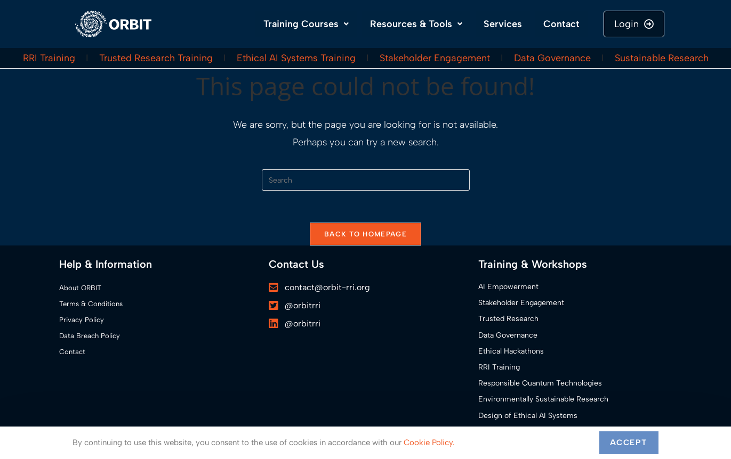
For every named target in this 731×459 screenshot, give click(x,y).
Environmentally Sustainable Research (543, 399)
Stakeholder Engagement (435, 58)
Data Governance (552, 58)
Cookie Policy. (429, 442)
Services (503, 24)
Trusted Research (508, 319)
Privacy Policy (81, 320)
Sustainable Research (662, 58)
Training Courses (306, 24)
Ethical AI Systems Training (296, 58)
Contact (561, 24)
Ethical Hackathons (511, 351)
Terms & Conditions (91, 304)
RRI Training (49, 58)
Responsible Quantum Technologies (540, 383)
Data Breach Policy (89, 336)
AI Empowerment (508, 286)
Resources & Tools (416, 24)
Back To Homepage (365, 234)
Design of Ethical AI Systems (527, 415)
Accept (629, 442)
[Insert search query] (366, 180)
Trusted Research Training (156, 58)
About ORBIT (80, 288)
